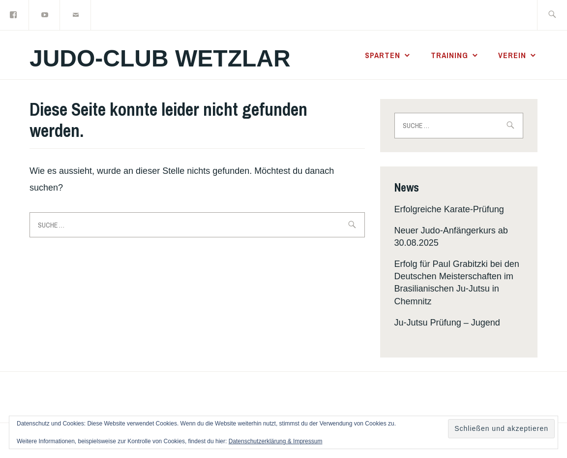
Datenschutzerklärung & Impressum (276, 441)
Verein (512, 55)
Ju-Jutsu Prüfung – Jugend (447, 322)
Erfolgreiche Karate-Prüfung (449, 209)
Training (449, 55)
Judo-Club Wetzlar (160, 58)
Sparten (382, 55)
